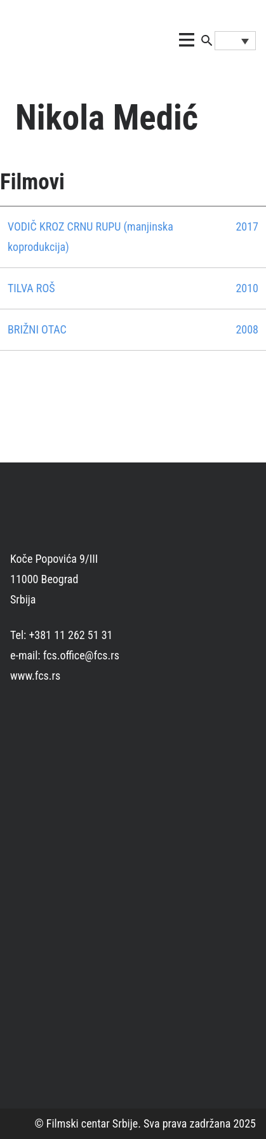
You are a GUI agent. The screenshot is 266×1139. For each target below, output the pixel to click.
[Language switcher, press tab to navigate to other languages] (235, 40)
